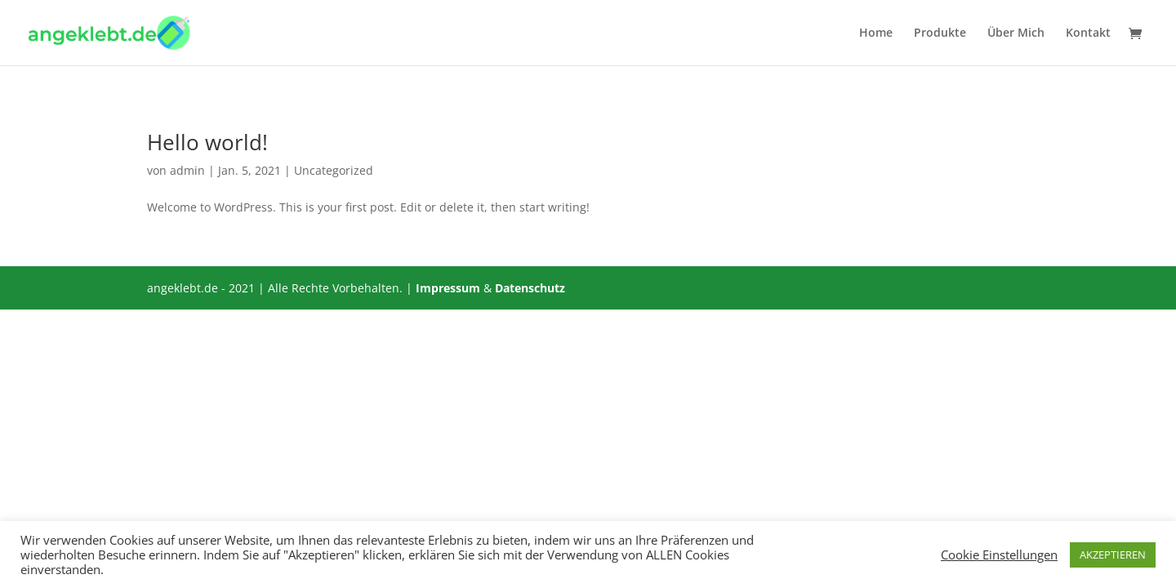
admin (187, 170)
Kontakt (1088, 33)
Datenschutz (530, 288)
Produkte (940, 33)
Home (876, 33)
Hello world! (207, 142)
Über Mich (1016, 33)
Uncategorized (333, 170)
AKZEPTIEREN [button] (1113, 554)
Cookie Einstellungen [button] (999, 554)
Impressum (448, 288)
